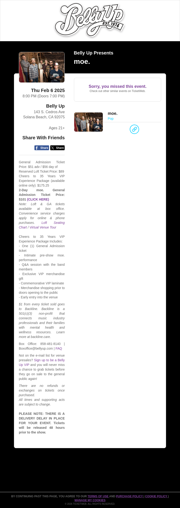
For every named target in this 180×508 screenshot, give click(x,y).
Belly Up (55, 106)
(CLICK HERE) (38, 199)
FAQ (59, 348)
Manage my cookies (89, 500)
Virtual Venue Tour (43, 227)
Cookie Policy (156, 496)
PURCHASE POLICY (129, 496)
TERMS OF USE (98, 496)
